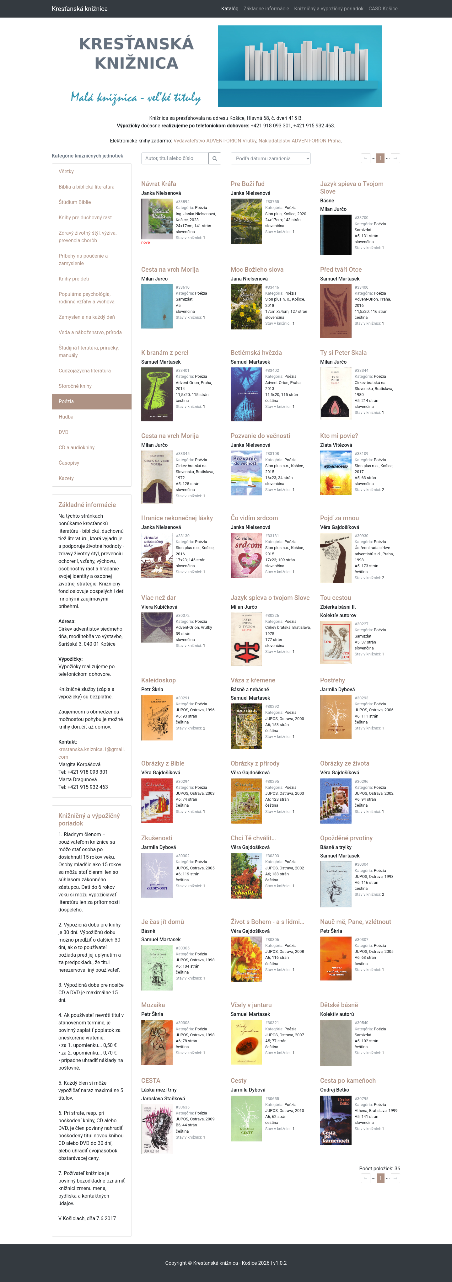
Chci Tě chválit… (253, 838)
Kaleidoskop (158, 680)
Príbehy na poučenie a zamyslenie (83, 259)
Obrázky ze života (344, 763)
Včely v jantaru (251, 1005)
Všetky (66, 171)
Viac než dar (158, 597)
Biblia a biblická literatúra (87, 187)
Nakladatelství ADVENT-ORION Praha (300, 141)
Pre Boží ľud (248, 184)
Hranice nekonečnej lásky (177, 518)
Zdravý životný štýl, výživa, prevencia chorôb (87, 236)
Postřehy (332, 680)
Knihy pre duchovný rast (85, 218)
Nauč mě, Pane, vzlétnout (355, 922)
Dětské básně (339, 1005)
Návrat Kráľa (158, 184)
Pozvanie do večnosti (260, 436)
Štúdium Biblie (75, 202)
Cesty (239, 1080)
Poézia (66, 401)
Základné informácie (266, 9)
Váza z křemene (253, 680)
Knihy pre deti (74, 279)
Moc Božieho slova (257, 269)
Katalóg (230, 9)
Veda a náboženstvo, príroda (90, 332)
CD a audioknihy (76, 448)
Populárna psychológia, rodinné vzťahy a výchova (87, 298)
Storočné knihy (75, 386)
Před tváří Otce (341, 269)
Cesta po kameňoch (348, 1080)
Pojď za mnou (339, 518)
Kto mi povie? (339, 436)
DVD (63, 432)
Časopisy (69, 463)
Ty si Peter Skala (343, 352)
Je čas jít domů (162, 922)
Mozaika (153, 1005)
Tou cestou (335, 597)
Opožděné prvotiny (346, 838)
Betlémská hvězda (256, 352)
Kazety (66, 478)
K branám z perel (164, 352)
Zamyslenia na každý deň (87, 317)
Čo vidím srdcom (254, 518)
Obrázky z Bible (163, 763)
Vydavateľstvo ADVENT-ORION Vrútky (215, 141)
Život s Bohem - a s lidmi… (267, 922)
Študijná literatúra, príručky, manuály (89, 351)
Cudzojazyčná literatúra (85, 371)
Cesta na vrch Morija (170, 269)
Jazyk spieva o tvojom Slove (270, 597)
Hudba (66, 417)
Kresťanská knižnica (80, 9)
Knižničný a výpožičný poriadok (328, 9)
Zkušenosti (156, 838)
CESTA (150, 1080)
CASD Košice (383, 9)
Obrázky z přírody (255, 763)
